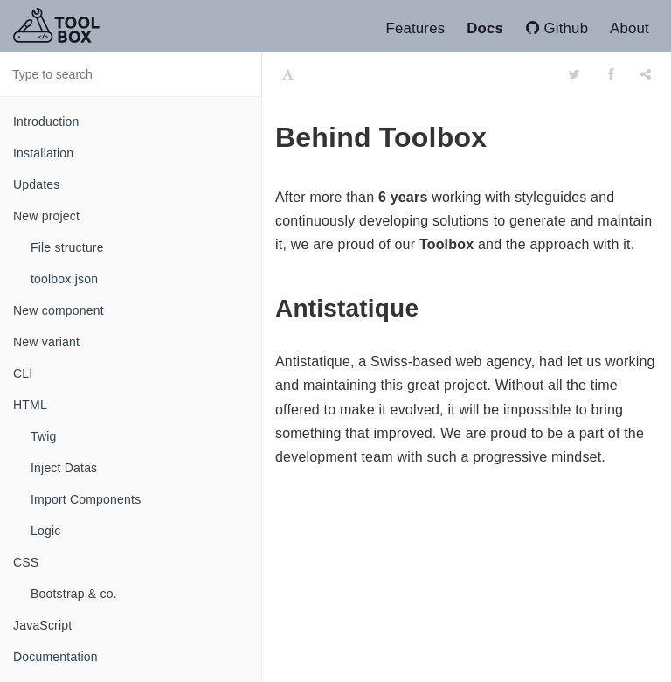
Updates (36, 184)
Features (415, 28)
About (629, 28)
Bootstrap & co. (74, 594)
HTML (30, 405)
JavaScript (42, 625)
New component (58, 310)
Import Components (86, 499)
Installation (43, 153)
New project (46, 216)
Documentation (55, 657)
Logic (45, 531)
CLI (22, 373)
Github (558, 28)
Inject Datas (64, 468)
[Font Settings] (288, 74)
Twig (44, 436)
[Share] (645, 74)
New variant (46, 342)
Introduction (46, 122)
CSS (25, 562)
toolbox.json (64, 279)
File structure (67, 247)
